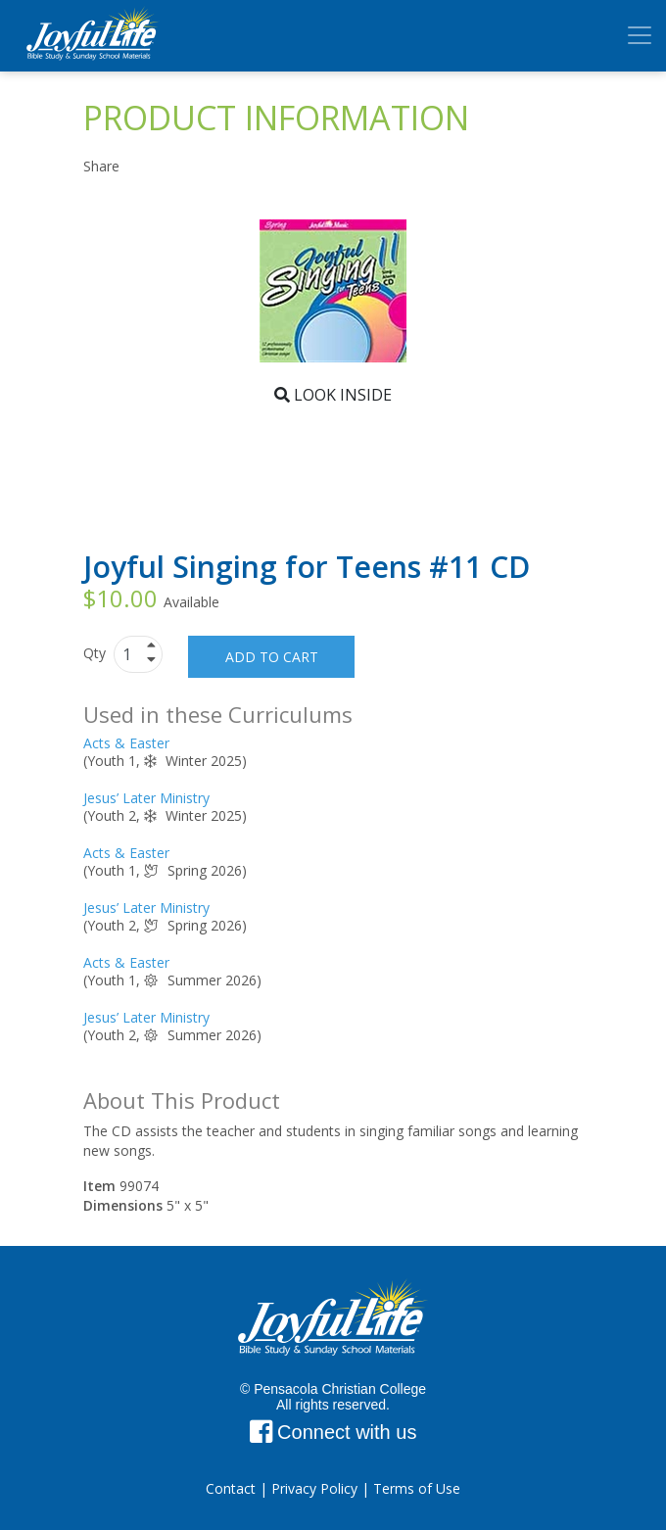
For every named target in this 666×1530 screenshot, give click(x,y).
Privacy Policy (314, 1488)
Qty (96, 653)
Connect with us (333, 1432)
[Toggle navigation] (639, 35)
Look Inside (333, 395)
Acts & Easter (126, 743)
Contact (231, 1488)
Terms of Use (416, 1488)
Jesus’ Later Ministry (146, 798)
